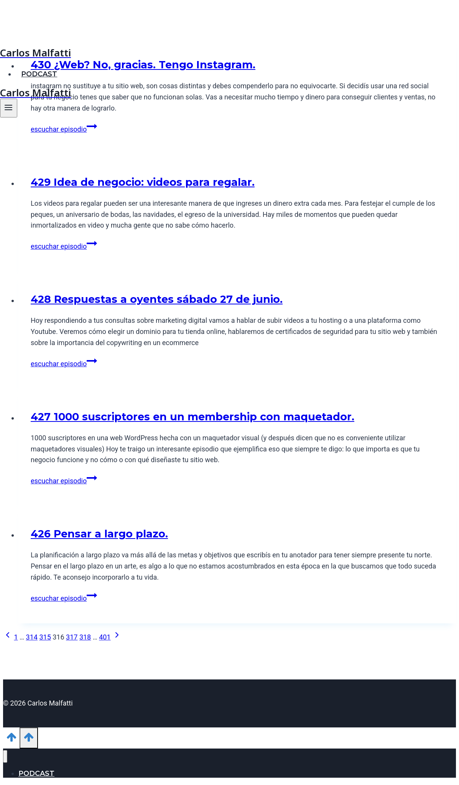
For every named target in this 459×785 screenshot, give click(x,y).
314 (32, 637)
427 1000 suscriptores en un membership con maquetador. (192, 416)
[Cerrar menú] (5, 756)
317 (71, 637)
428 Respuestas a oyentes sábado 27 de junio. (157, 299)
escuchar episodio (64, 129)
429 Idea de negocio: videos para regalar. (143, 182)
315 (45, 637)
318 (85, 637)
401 (104, 637)
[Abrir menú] (8, 108)
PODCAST (39, 74)
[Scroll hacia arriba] (11, 739)
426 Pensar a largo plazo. (99, 533)
